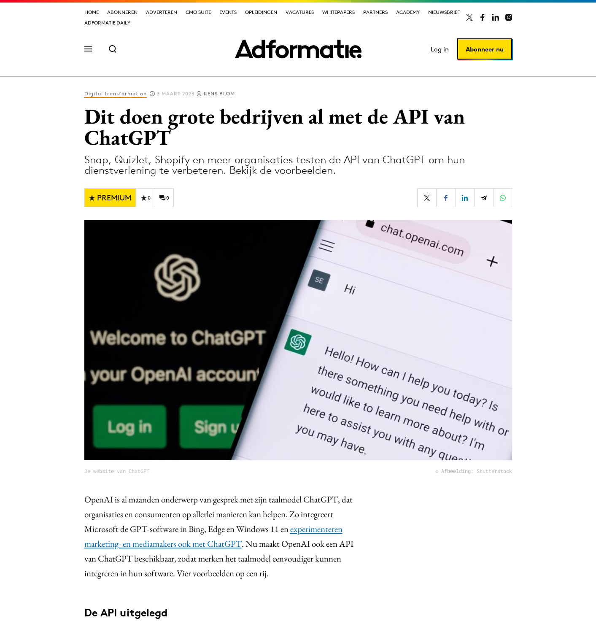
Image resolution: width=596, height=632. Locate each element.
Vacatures (300, 12)
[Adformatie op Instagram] (508, 17)
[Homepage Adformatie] (298, 48)
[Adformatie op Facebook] (482, 17)
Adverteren (161, 12)
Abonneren (122, 12)
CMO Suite (198, 12)
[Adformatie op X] (469, 17)
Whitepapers (338, 12)
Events (228, 12)
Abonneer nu (485, 49)
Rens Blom (219, 93)
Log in (440, 49)
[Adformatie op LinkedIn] (495, 17)
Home (91, 12)
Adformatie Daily (107, 22)
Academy (408, 12)
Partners (375, 12)
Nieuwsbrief (444, 12)
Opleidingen (261, 12)
